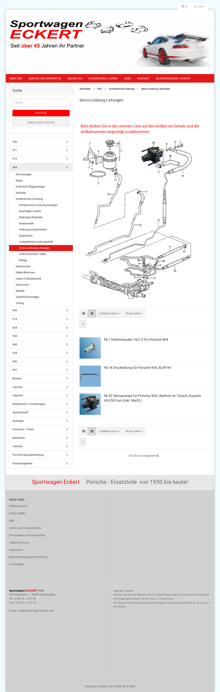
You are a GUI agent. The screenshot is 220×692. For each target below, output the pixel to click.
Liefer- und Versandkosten (25, 528)
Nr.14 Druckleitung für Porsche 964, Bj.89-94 (137, 368)
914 (14, 319)
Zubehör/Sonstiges (27, 296)
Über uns (15, 78)
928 (14, 352)
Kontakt (143, 78)
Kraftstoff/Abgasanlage (30, 186)
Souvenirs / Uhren (23, 429)
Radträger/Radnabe (31, 217)
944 (14, 336)
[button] (184, 6)
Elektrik (20, 290)
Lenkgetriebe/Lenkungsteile (36, 241)
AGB (11, 520)
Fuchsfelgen (16, 564)
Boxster (17, 378)
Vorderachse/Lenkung (29, 198)
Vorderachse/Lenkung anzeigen (38, 205)
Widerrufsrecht (18, 506)
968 (14, 344)
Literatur (17, 446)
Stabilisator (26, 235)
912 (14, 158)
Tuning (20, 303)
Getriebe (21, 192)
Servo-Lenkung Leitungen (34, 248)
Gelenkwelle (26, 223)
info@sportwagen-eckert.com (36, 610)
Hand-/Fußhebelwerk (28, 278)
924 (14, 327)
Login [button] (199, 6)
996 (14, 361)
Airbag (23, 260)
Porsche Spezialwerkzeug (28, 454)
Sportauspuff (20, 412)
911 (14, 150)
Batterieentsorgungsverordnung (28, 557)
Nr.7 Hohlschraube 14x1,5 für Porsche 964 (136, 340)
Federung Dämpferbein (33, 229)
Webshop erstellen (96, 686)
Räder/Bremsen (25, 272)
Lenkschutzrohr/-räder (32, 254)
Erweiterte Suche (41, 122)
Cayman (17, 387)
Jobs (127, 78)
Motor (19, 180)
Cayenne (17, 395)
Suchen (41, 113)
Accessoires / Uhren (103, 78)
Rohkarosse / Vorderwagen (29, 404)
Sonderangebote (22, 463)
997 (14, 369)
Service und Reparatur (45, 78)
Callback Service (19, 542)
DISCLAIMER (17, 513)
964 (14, 167)
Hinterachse (23, 266)
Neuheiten (74, 78)
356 (14, 141)
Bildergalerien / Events (173, 78)
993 (14, 310)
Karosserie (22, 284)
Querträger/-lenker (30, 211)
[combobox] (109, 313)
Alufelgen (18, 420)
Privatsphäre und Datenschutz (27, 535)
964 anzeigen (24, 174)
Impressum (16, 549)
